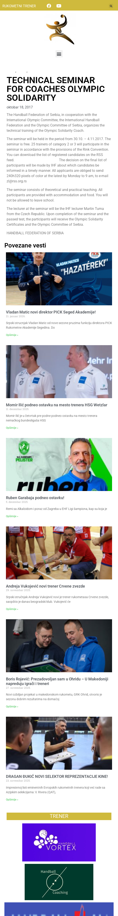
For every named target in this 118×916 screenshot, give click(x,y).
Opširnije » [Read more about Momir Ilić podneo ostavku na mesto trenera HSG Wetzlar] (12, 427)
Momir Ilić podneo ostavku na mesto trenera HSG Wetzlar (56, 405)
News (11, 71)
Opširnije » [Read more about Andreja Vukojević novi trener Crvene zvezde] (12, 609)
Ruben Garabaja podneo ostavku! (35, 497)
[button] (111, 6)
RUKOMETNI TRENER (19, 6)
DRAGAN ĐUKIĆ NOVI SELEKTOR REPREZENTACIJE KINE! (57, 776)
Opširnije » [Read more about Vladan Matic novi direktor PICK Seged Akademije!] (12, 335)
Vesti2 (22, 71)
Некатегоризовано (43, 71)
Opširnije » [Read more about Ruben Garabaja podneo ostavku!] (12, 516)
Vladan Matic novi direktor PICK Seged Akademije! (51, 312)
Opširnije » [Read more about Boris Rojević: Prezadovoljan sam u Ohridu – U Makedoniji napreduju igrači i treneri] (12, 706)
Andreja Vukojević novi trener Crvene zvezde (45, 586)
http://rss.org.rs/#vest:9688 (37, 160)
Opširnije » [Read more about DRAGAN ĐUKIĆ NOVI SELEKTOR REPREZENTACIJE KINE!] (12, 799)
